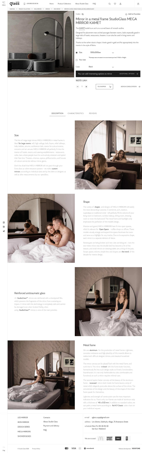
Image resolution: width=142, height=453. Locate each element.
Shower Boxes (24, 436)
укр (4, 447)
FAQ (94, 4)
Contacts (46, 418)
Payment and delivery (51, 426)
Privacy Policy (36, 449)
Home (52, 4)
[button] (102, 52)
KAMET (82, 28)
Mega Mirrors (24, 432)
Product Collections (64, 4)
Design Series (24, 427)
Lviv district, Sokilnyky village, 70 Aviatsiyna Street (110, 422)
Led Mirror (23, 418)
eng (4, 450)
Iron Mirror (23, 422)
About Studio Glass (81, 4)
